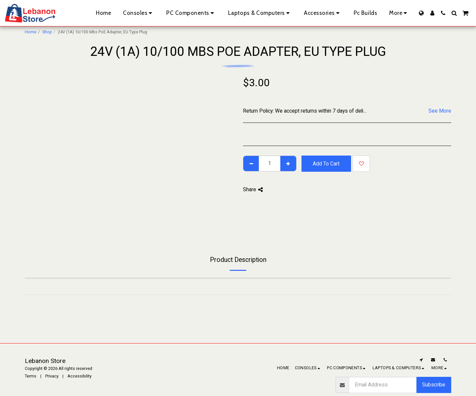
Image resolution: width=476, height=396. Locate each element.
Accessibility (79, 376)
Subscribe (433, 384)
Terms (30, 376)
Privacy (52, 376)
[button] (443, 13)
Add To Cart (326, 164)
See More (439, 111)
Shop (47, 31)
